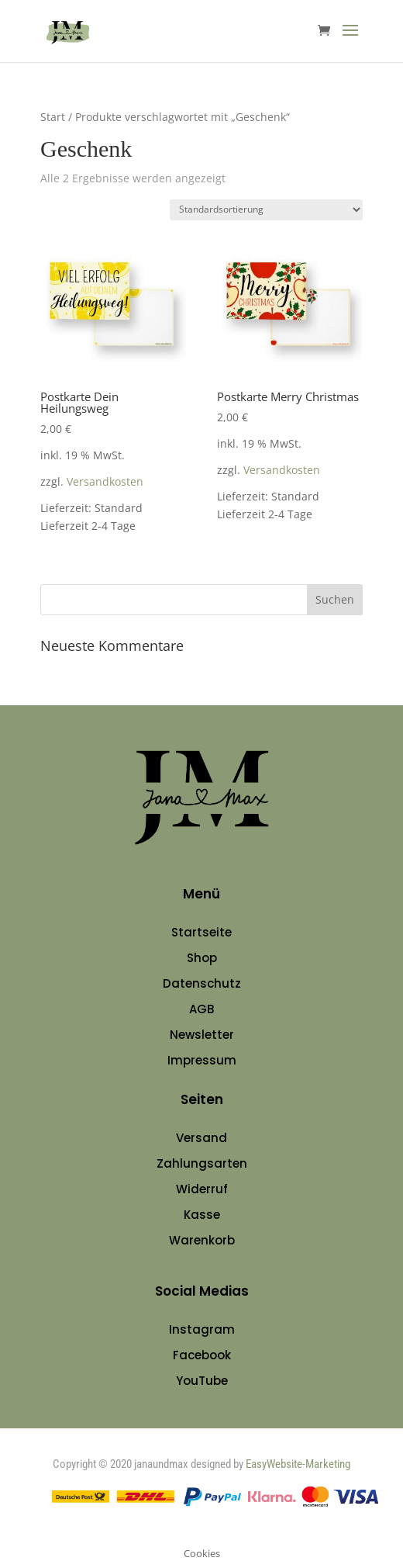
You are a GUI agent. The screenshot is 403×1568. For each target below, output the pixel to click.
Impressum (201, 1060)
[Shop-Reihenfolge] (266, 209)
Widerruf (202, 1189)
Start (52, 116)
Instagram (202, 1329)
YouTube (202, 1380)
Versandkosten (105, 482)
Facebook (202, 1355)
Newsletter (202, 1034)
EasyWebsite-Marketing (298, 1464)
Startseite (201, 932)
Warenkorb (202, 1240)
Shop (202, 958)
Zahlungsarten (202, 1163)
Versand (201, 1138)
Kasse (202, 1214)
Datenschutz (202, 983)
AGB (201, 1009)
